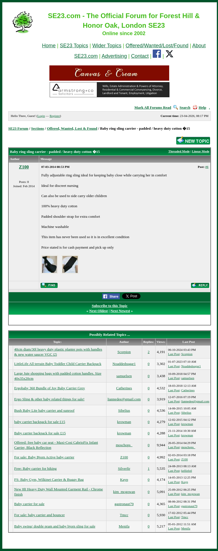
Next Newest (120, 311)
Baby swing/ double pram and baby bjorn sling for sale (54, 526)
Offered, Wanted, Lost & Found (72, 128)
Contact (140, 56)
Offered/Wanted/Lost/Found (157, 45)
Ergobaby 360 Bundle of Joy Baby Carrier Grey (49, 388)
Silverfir (124, 468)
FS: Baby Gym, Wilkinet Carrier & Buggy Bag (49, 479)
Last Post (174, 354)
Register (55, 116)
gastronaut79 (124, 504)
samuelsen (124, 376)
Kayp (124, 479)
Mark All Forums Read (152, 107)
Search (181, 107)
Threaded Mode (179, 151)
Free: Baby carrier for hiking (35, 468)
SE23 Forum (18, 128)
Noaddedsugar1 (124, 364)
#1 (206, 166)
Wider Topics (106, 45)
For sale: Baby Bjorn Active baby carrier (44, 457)
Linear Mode (200, 151)
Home (49, 45)
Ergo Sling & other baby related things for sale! (49, 399)
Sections (37, 128)
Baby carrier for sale (29, 504)
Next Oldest (98, 311)
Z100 (24, 167)
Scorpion (124, 352)
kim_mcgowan (124, 492)
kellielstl (186, 470)
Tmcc (124, 515)
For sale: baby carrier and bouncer (39, 515)
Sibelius (124, 410)
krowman (124, 422)
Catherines (124, 388)
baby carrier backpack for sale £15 (39, 422)
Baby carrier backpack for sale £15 (40, 433)
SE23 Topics (74, 45)
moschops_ (124, 445)
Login (41, 116)
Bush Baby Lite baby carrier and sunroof (44, 410)
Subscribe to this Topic (109, 306)
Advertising (114, 56)
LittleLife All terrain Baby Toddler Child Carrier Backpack (57, 364)
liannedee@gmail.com (124, 399)
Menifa (124, 526)
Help (199, 107)
